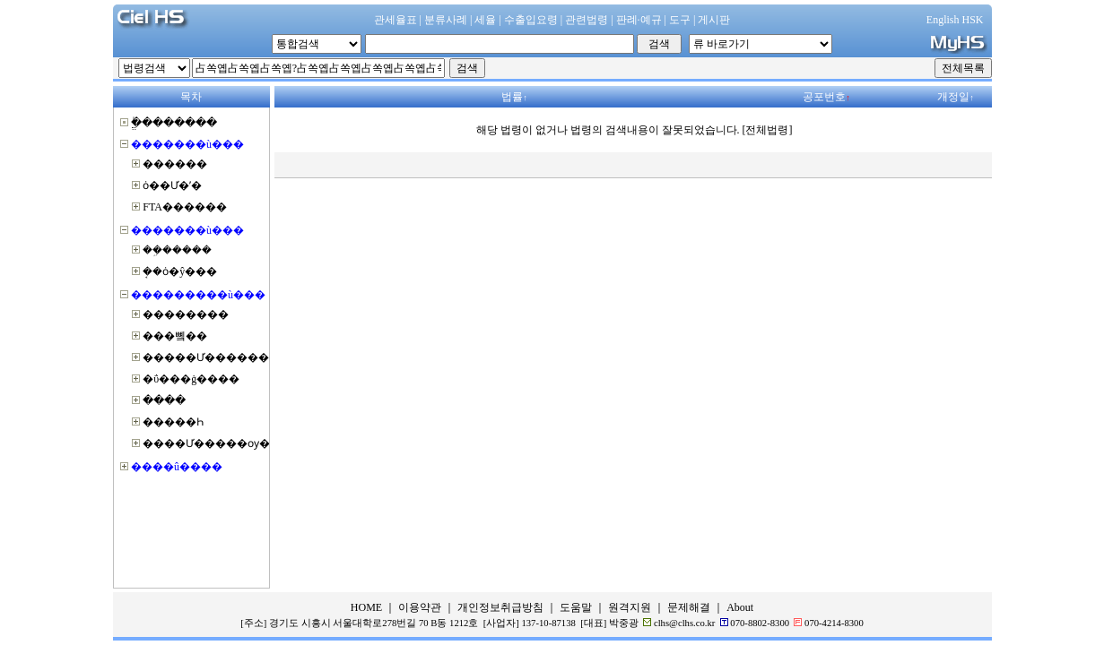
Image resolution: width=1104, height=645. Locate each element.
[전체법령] (768, 130)
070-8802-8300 (759, 623)
